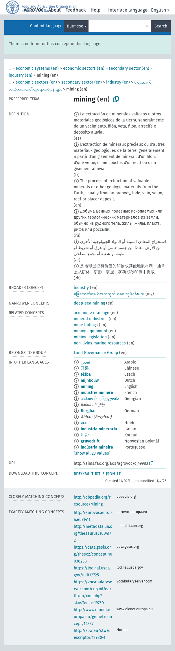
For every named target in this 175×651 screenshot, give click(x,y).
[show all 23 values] (92, 453)
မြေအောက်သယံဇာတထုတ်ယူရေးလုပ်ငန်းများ (109, 293)
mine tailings (86, 324)
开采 (85, 368)
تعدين (85, 362)
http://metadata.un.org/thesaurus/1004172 (93, 533)
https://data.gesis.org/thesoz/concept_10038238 (93, 554)
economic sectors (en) (83, 68)
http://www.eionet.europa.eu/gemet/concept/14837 (93, 616)
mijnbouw (90, 380)
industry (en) (20, 75)
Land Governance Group (96, 352)
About (54, 10)
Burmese (75, 26)
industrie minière (97, 392)
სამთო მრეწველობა (100, 398)
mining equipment (90, 331)
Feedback (75, 10)
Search (160, 26)
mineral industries (91, 318)
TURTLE (97, 473)
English (158, 10)
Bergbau (89, 410)
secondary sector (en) (129, 68)
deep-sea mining (89, 303)
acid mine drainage (91, 312)
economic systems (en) (37, 68)
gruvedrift (90, 441)
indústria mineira (97, 447)
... (10, 68)
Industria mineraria (99, 429)
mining (87, 386)
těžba (86, 374)
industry (81, 287)
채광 (85, 435)
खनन (85, 423)
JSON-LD (113, 473)
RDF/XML (82, 473)
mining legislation (90, 337)
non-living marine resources (100, 343)
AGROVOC (34, 10)
